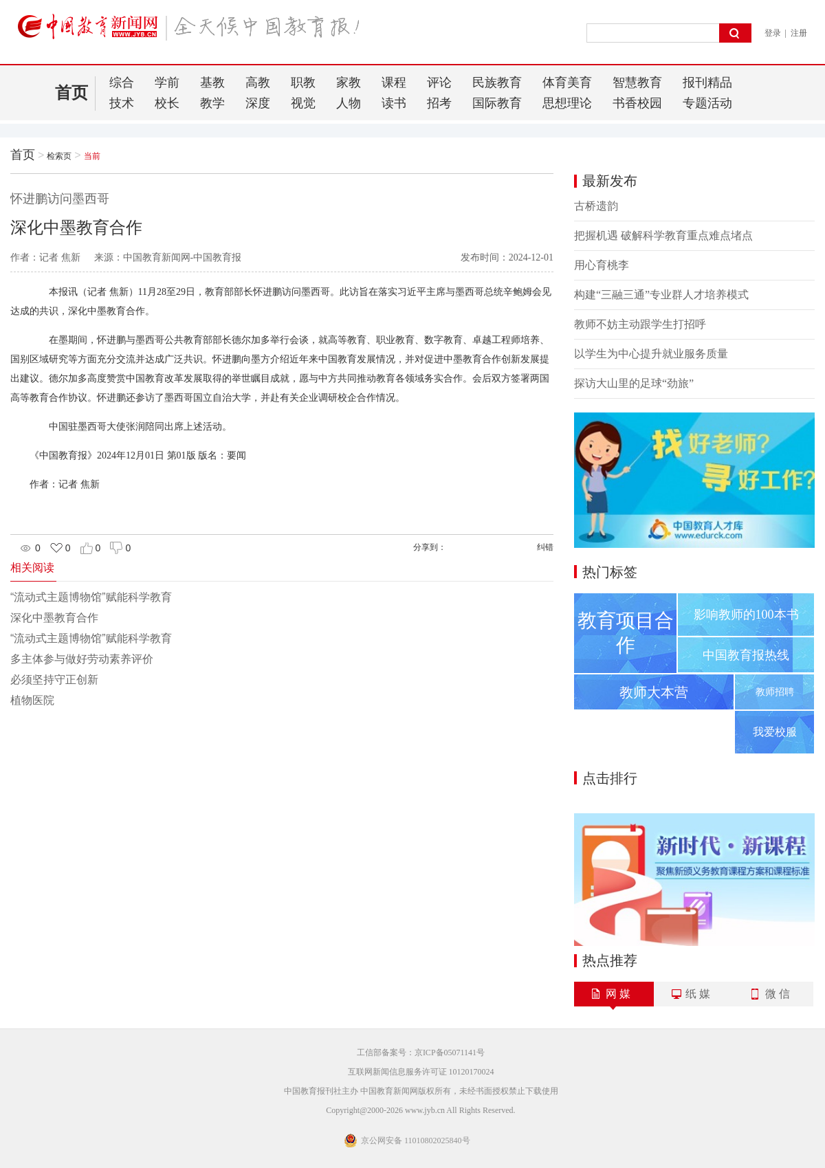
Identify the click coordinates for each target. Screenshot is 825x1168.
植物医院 (32, 700)
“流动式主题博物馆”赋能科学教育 (91, 597)
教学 (212, 103)
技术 (121, 103)
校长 (167, 103)
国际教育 (497, 103)
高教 (257, 82)
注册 (799, 33)
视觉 (303, 103)
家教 (348, 82)
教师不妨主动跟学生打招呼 (640, 324)
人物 (348, 103)
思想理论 (567, 103)
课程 (394, 82)
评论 (439, 82)
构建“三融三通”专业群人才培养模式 (661, 294)
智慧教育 (637, 82)
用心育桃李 (601, 265)
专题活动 (707, 103)
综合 (121, 82)
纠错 (545, 547)
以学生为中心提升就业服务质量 (651, 354)
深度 (257, 103)
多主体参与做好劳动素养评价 (81, 659)
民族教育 (497, 82)
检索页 (59, 156)
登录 (772, 33)
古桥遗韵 (596, 206)
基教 (212, 82)
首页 (71, 93)
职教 (303, 82)
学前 (167, 82)
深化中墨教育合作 (54, 618)
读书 (394, 103)
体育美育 (567, 82)
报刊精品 (707, 82)
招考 (439, 103)
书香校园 (637, 103)
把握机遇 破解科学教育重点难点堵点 (663, 235)
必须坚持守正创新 (54, 679)
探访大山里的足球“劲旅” (634, 383)
